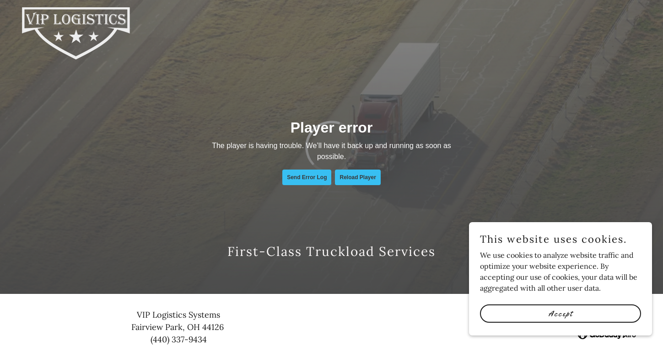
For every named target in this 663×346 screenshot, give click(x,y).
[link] (76, 11)
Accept (560, 313)
